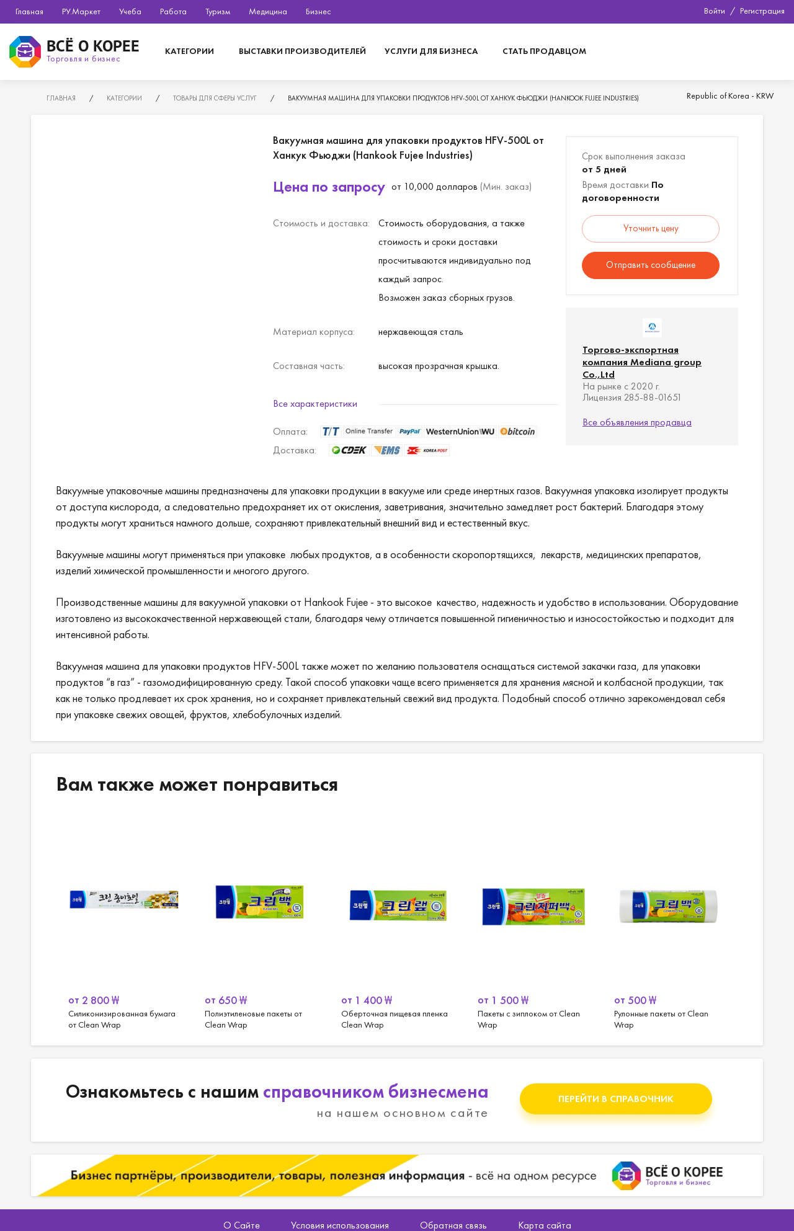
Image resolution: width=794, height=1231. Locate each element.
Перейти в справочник (616, 1098)
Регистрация (762, 10)
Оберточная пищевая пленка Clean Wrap (397, 922)
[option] (124, 922)
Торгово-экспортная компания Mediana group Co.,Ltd (642, 362)
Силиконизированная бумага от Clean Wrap (124, 922)
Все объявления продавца (637, 422)
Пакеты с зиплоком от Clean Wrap (533, 922)
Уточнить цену (651, 228)
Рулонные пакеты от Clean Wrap (670, 922)
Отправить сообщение (650, 265)
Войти (714, 10)
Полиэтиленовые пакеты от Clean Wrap (260, 922)
